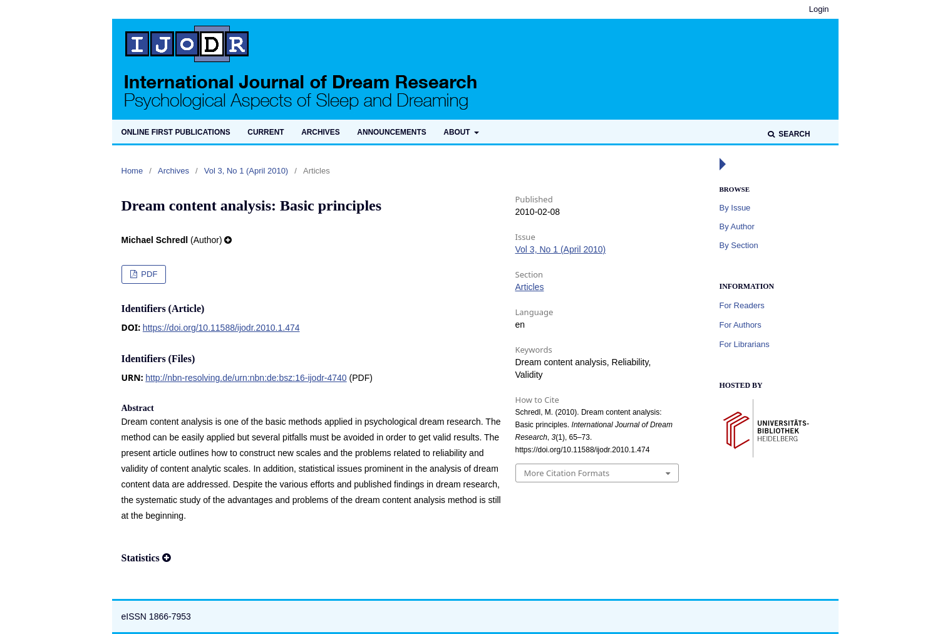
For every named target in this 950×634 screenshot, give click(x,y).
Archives (320, 132)
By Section (739, 245)
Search (793, 134)
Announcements (391, 132)
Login (819, 9)
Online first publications (175, 132)
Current (265, 132)
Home (132, 170)
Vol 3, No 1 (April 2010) (246, 170)
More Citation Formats (567, 473)
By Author (737, 226)
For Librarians (745, 344)
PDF (148, 274)
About (457, 132)
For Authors (741, 325)
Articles (529, 287)
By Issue (735, 207)
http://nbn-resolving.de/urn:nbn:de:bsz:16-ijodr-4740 (245, 378)
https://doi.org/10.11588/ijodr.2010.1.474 (221, 328)
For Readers (742, 305)
